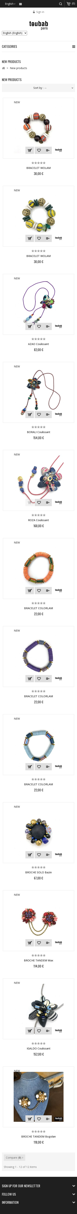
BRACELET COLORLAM (38, 608)
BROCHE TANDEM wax (38, 960)
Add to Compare (47, 150)
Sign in (39, 12)
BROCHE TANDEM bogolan (38, 1136)
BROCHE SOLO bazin (38, 872)
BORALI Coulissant (38, 432)
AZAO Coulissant (38, 344)
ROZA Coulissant (38, 520)
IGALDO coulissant (38, 1048)
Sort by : (38, 88)
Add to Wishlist (39, 150)
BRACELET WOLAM (38, 168)
